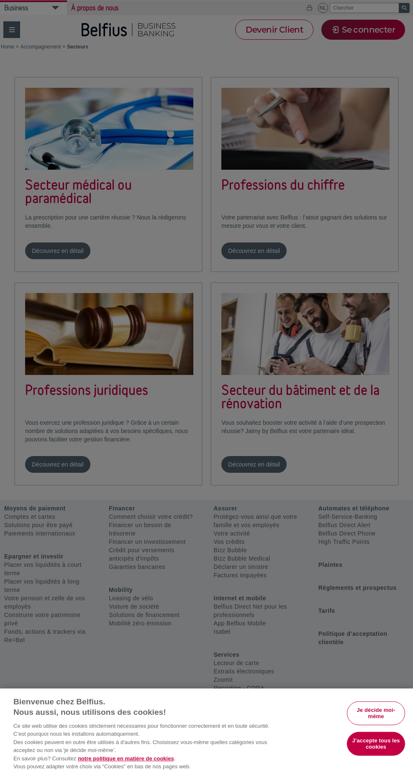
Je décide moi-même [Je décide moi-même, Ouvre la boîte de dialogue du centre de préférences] (376, 712)
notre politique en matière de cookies (126, 758)
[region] (206, 731)
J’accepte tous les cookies (376, 743)
